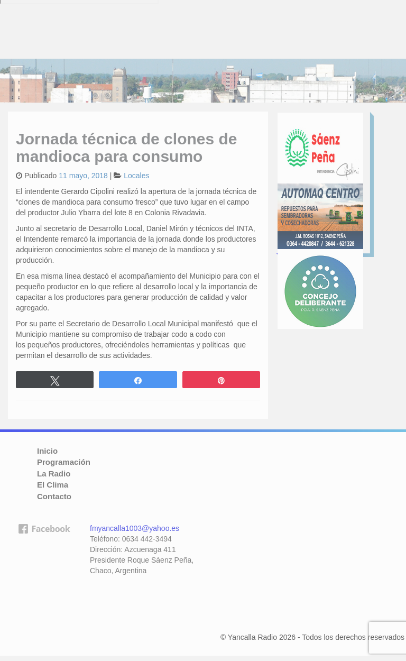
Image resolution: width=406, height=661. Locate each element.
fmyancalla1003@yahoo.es (134, 528)
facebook (44, 575)
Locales (136, 175)
